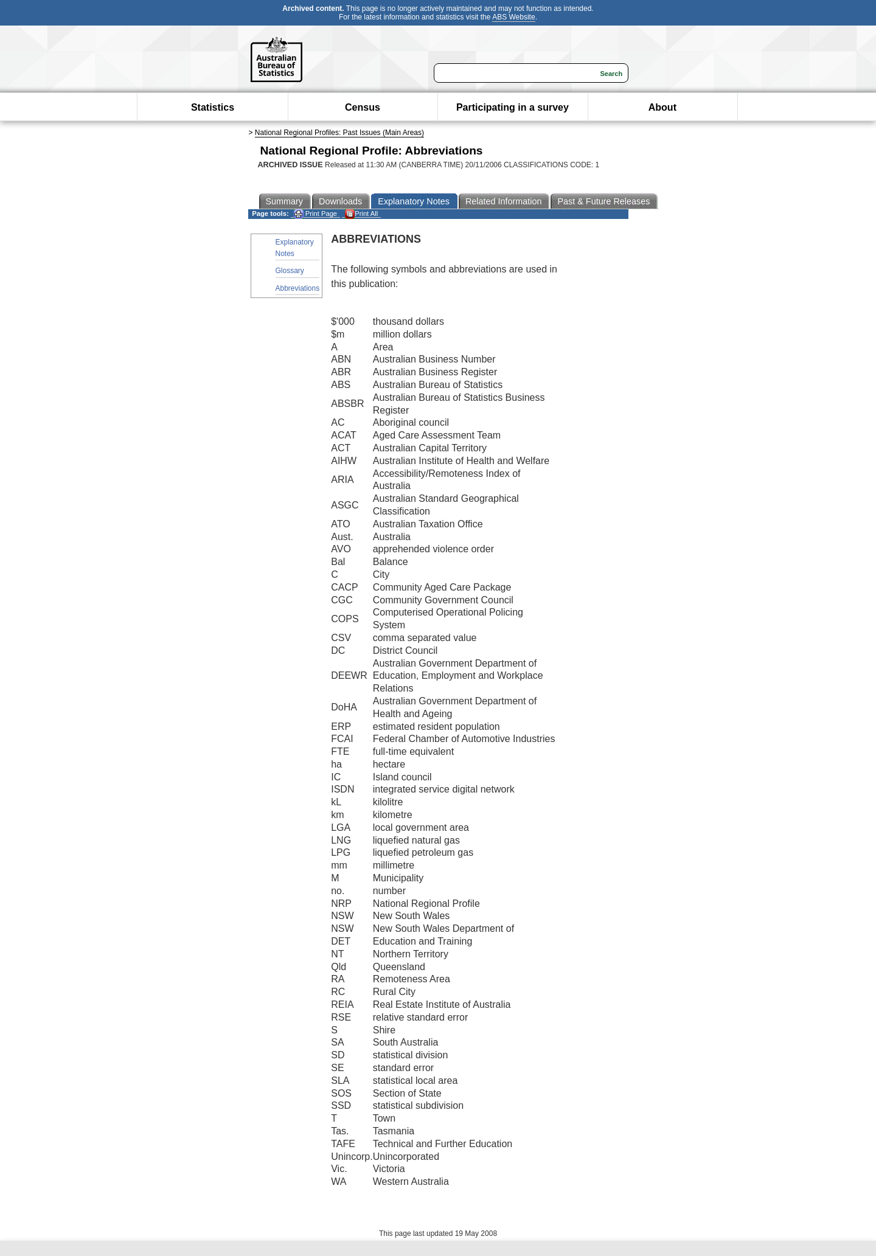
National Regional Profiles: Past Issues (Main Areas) (339, 132)
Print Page (315, 214)
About (662, 107)
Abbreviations (298, 288)
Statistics (212, 107)
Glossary (290, 270)
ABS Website (513, 17)
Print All (361, 214)
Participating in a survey (512, 107)
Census (362, 107)
